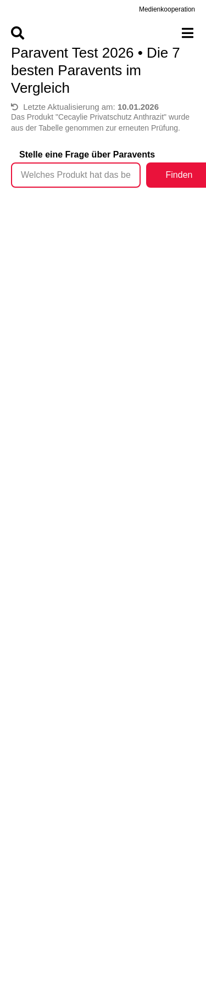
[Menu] (103, 33)
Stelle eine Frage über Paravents (87, 154)
